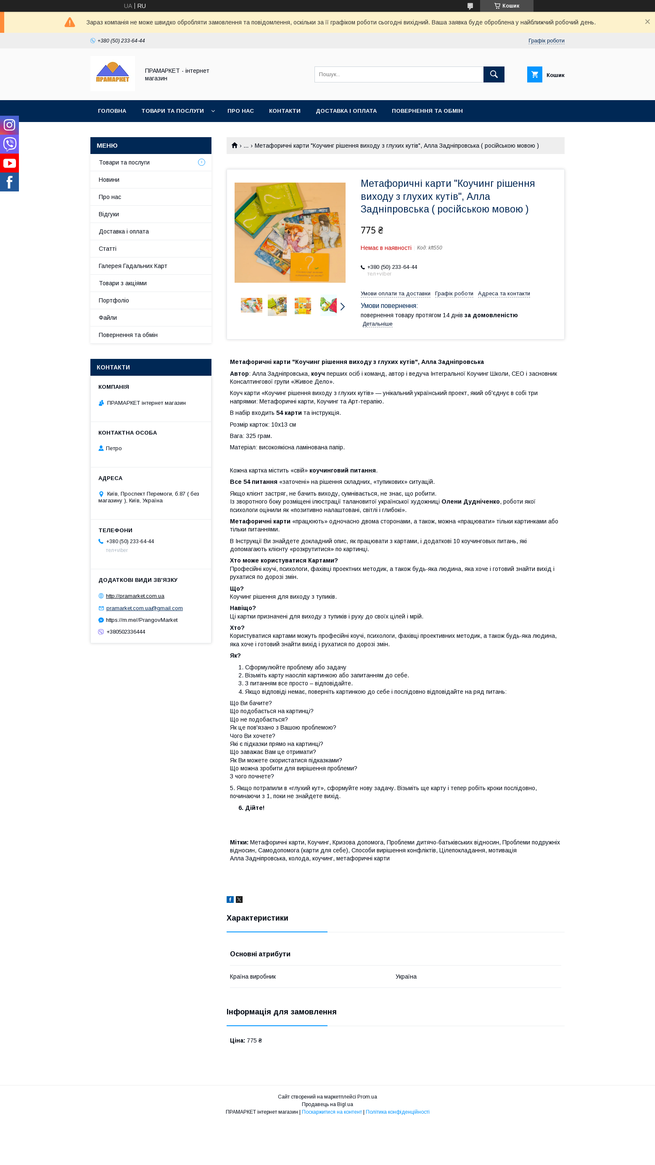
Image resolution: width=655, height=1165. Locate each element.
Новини (109, 179)
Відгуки (109, 214)
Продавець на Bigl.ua (327, 1104)
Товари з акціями (123, 283)
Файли (108, 317)
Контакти (285, 111)
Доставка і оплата (346, 111)
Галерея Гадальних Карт (133, 266)
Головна (112, 111)
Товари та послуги (172, 111)
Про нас (240, 111)
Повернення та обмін (427, 111)
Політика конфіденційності (398, 1112)
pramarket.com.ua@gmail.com (144, 608)
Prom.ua (367, 1097)
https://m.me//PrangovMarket (141, 620)
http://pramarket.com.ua (135, 596)
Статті (107, 248)
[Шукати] (493, 74)
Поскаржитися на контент (332, 1112)
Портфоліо (114, 300)
